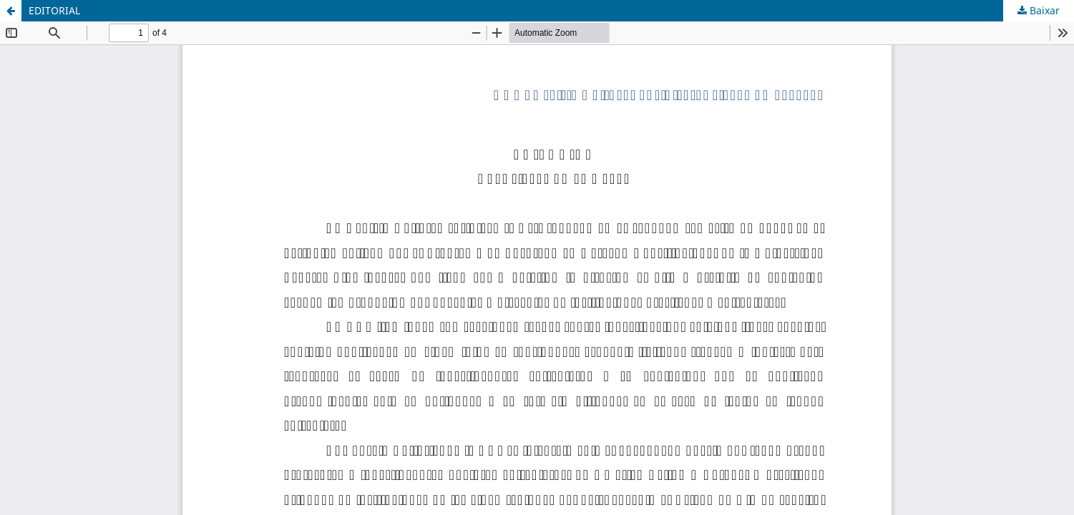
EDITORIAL (54, 10)
